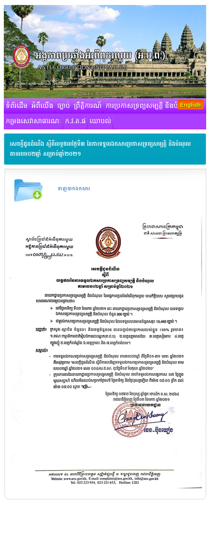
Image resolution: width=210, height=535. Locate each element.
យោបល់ (100, 121)
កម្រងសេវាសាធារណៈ (33, 121)
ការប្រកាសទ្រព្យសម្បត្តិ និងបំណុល (149, 106)
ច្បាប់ (63, 106)
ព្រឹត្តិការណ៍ (88, 106)
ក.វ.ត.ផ (75, 121)
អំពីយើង (42, 106)
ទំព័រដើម (17, 106)
